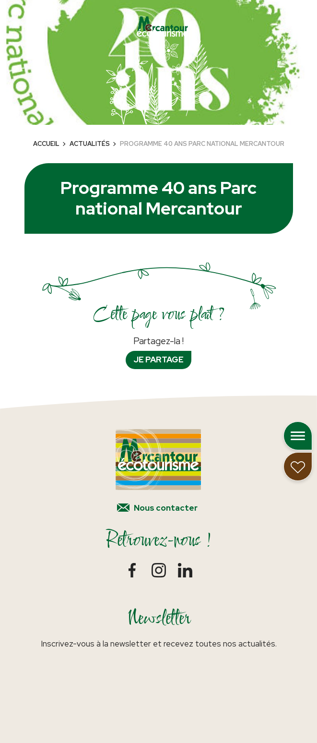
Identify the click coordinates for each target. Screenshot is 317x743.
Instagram (158, 570)
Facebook (132, 570)
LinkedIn (185, 570)
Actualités (90, 144)
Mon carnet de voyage (297, 466)
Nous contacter (166, 508)
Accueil (46, 144)
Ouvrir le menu (297, 435)
